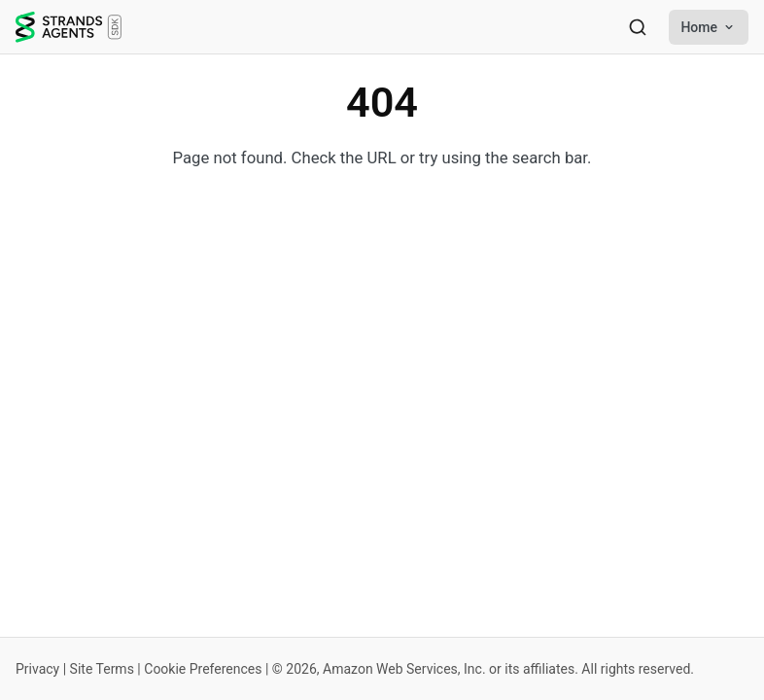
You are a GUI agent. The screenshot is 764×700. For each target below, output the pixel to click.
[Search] (637, 27)
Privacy (37, 669)
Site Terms (102, 669)
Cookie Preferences (202, 669)
